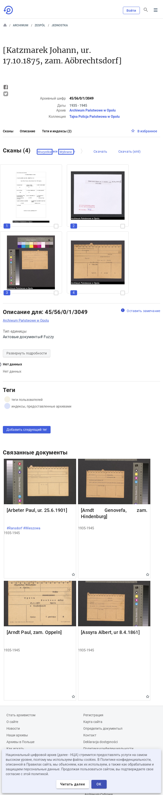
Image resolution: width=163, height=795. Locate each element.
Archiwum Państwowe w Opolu (92, 110)
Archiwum (20, 25)
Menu (156, 10)
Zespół (40, 25)
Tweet (5, 93)
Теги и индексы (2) (57, 131)
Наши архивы (17, 735)
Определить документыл (102, 728)
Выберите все (48, 152)
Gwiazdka (73, 574)
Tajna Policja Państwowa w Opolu (94, 116)
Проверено (67, 152)
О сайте (12, 722)
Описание (27, 131)
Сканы (8, 131)
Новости (13, 728)
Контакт (89, 735)
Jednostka (60, 25)
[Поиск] (146, 10)
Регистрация (93, 715)
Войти (131, 10)
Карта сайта (92, 722)
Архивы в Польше (20, 742)
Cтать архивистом (20, 715)
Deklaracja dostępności (100, 742)
